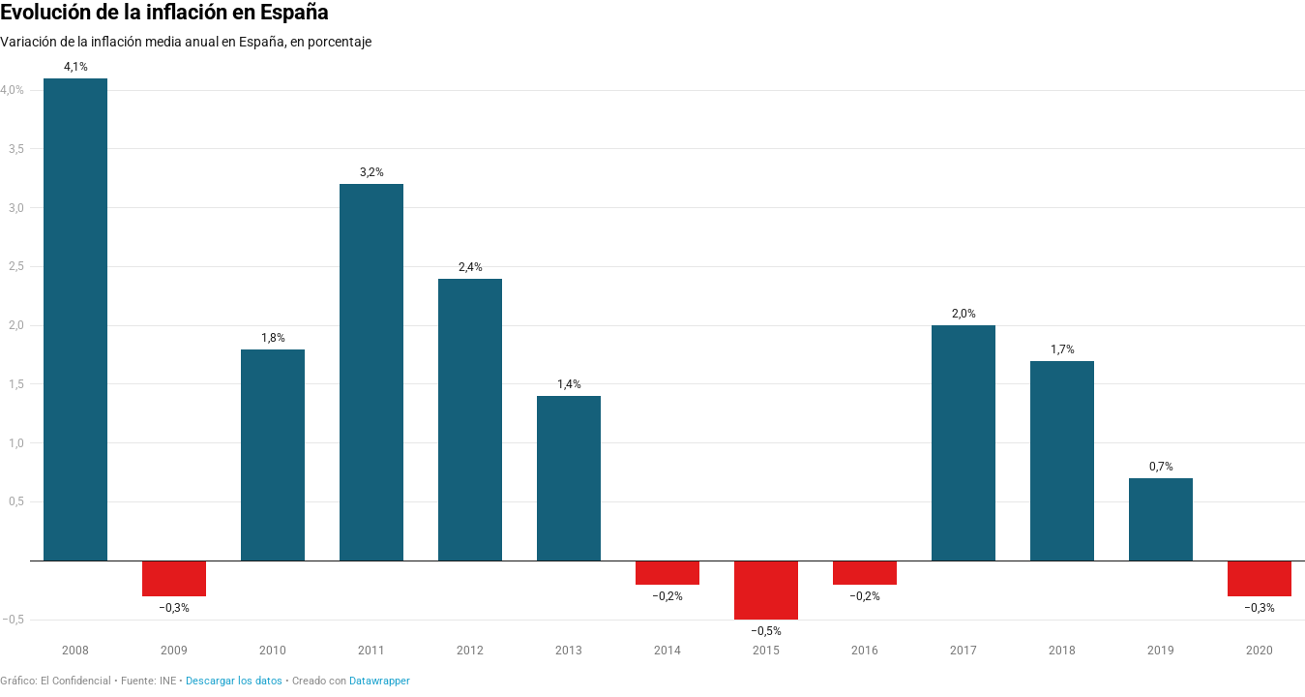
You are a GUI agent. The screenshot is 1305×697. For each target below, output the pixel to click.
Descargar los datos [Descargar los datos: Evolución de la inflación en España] (234, 681)
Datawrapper (379, 681)
